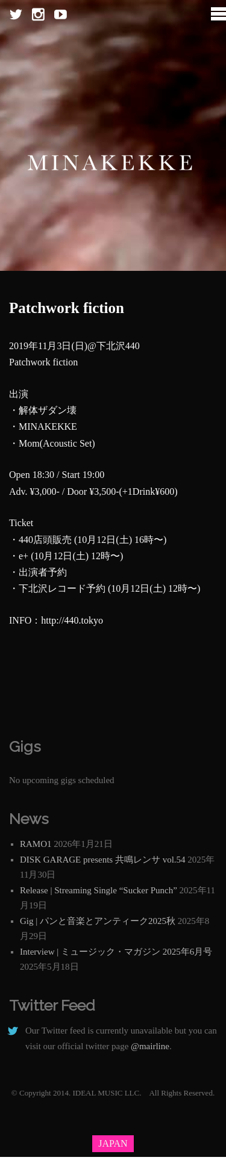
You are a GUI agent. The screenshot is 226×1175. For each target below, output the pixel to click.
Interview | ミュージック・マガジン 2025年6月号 (116, 951)
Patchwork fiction (66, 308)
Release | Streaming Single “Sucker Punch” (98, 890)
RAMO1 (36, 844)
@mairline (150, 1046)
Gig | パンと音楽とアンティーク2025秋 (97, 921)
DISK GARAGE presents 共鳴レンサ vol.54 (103, 859)
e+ (23, 556)
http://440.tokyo (72, 620)
